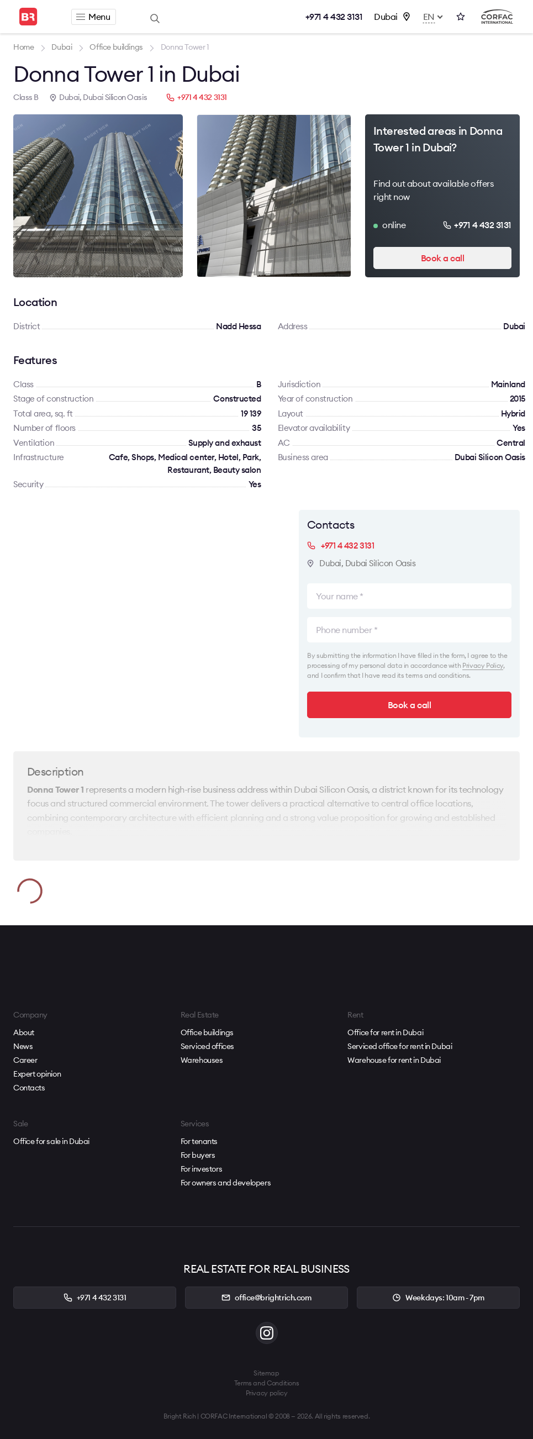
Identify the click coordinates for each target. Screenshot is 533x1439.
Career (25, 1060)
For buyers (198, 1155)
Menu (93, 16)
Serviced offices (207, 1046)
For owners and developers (226, 1183)
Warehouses (202, 1060)
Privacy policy (267, 1393)
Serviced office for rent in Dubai (399, 1046)
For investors (202, 1169)
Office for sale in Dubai (51, 1141)
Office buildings (207, 1032)
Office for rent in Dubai (385, 1032)
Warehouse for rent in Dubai (394, 1060)
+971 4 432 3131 (334, 16)
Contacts (29, 1088)
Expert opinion (37, 1074)
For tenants (199, 1141)
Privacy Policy (482, 665)
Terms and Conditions (266, 1383)
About (23, 1032)
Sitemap (266, 1373)
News (23, 1046)
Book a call (443, 257)
